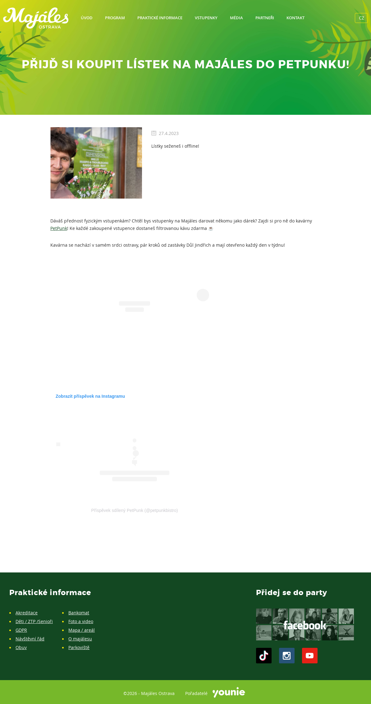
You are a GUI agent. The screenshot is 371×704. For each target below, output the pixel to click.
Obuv (21, 647)
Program (115, 17)
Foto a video (80, 621)
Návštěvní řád (30, 639)
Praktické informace (159, 17)
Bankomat (78, 613)
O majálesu (80, 639)
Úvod (87, 17)
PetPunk (58, 228)
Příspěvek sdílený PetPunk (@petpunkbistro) (134, 510)
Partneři (264, 17)
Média (236, 17)
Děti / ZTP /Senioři (34, 621)
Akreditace (27, 613)
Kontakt (295, 17)
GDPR (21, 630)
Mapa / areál (81, 630)
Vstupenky (206, 17)
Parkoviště (78, 647)
